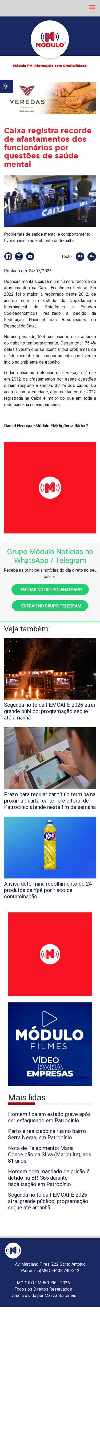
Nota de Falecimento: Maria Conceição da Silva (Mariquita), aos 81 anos (49, 1154)
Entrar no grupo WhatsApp (50, 589)
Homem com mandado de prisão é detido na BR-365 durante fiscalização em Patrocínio (49, 1177)
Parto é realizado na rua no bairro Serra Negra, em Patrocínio (47, 1134)
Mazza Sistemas (60, 1295)
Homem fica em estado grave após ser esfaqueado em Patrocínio (49, 1117)
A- (92, 256)
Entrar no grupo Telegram (50, 606)
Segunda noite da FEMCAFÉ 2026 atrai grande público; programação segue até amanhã (48, 1201)
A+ (80, 256)
